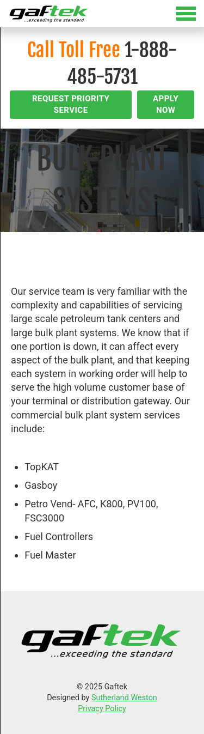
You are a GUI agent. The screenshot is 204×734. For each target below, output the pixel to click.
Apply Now (165, 104)
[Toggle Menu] (102, 13)
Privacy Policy (102, 708)
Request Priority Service (70, 104)
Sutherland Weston (124, 697)
